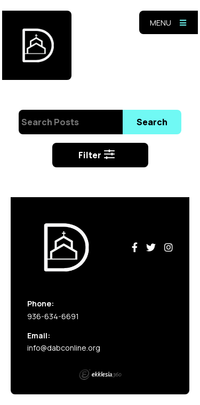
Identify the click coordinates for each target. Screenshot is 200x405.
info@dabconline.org (63, 348)
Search (152, 122)
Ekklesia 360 (100, 374)
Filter (97, 155)
